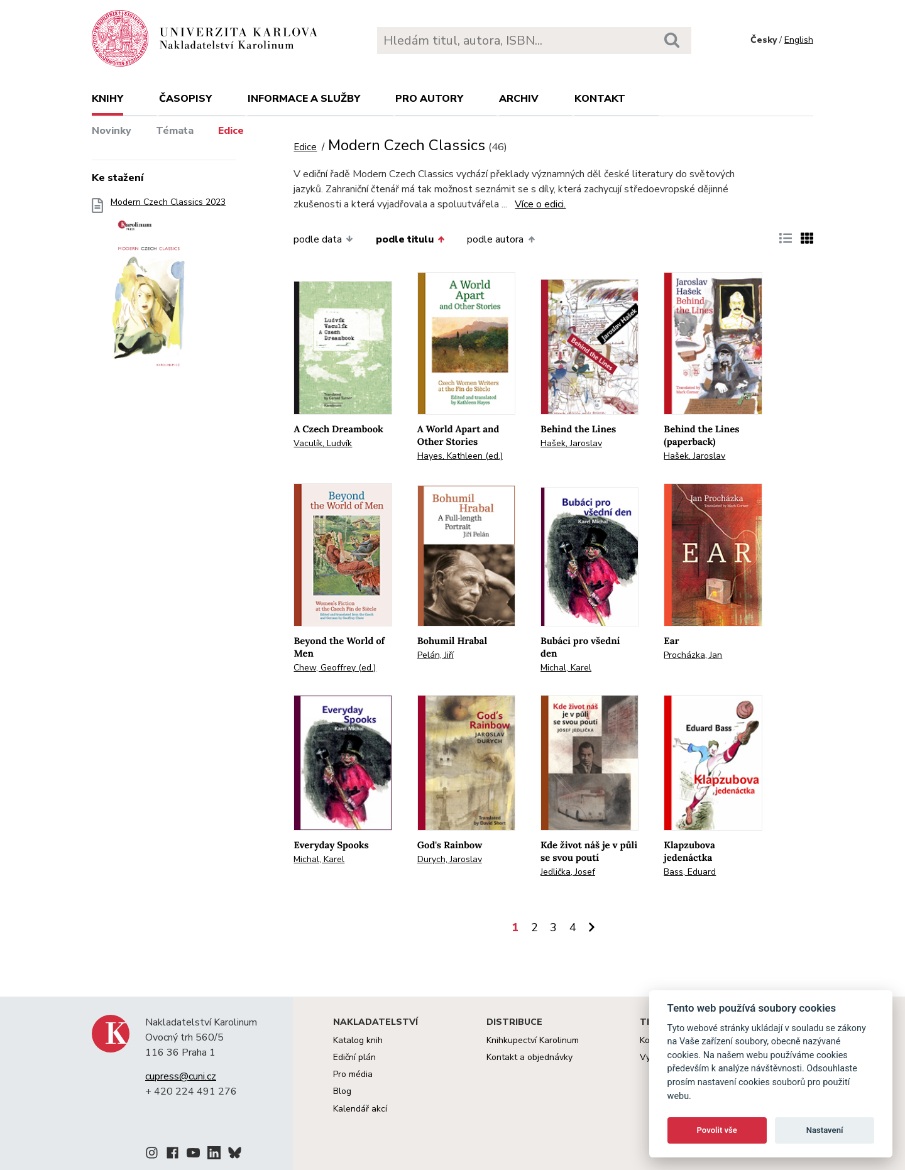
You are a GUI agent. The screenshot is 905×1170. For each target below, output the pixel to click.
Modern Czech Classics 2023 (168, 289)
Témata (175, 131)
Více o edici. (540, 204)
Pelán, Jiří (435, 655)
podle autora (500, 239)
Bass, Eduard (690, 872)
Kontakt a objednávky (529, 1057)
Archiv (519, 99)
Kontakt (599, 99)
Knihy (107, 99)
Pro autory (429, 99)
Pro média (353, 1074)
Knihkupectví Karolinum (532, 1040)
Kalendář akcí (360, 1109)
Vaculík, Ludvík (322, 443)
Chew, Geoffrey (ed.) (334, 668)
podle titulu (410, 239)
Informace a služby (304, 99)
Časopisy (185, 99)
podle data (323, 239)
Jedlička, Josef (567, 872)
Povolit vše (717, 1130)
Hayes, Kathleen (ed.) (460, 456)
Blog (342, 1091)
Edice (231, 131)
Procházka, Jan (693, 655)
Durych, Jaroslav (449, 859)
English (798, 40)
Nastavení (824, 1130)
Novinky (111, 131)
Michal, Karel (565, 668)
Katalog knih (358, 1040)
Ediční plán (354, 1057)
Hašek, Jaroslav (571, 443)
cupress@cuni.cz (180, 1076)
